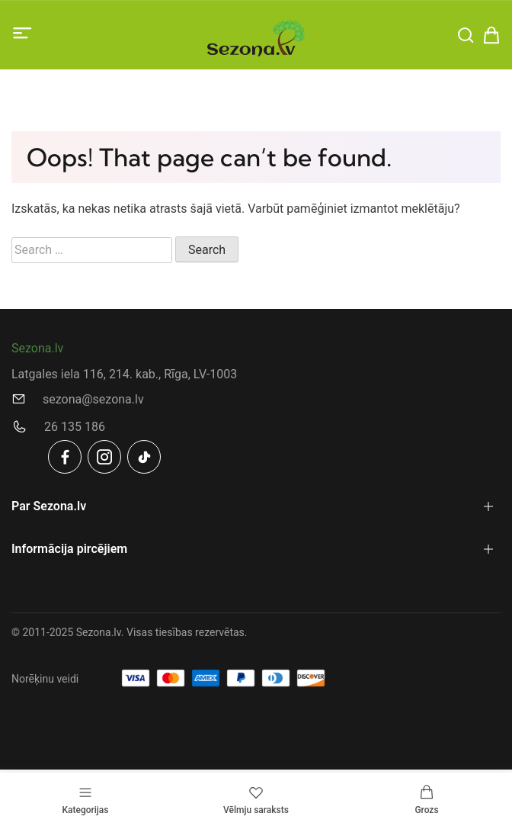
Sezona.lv (37, 348)
